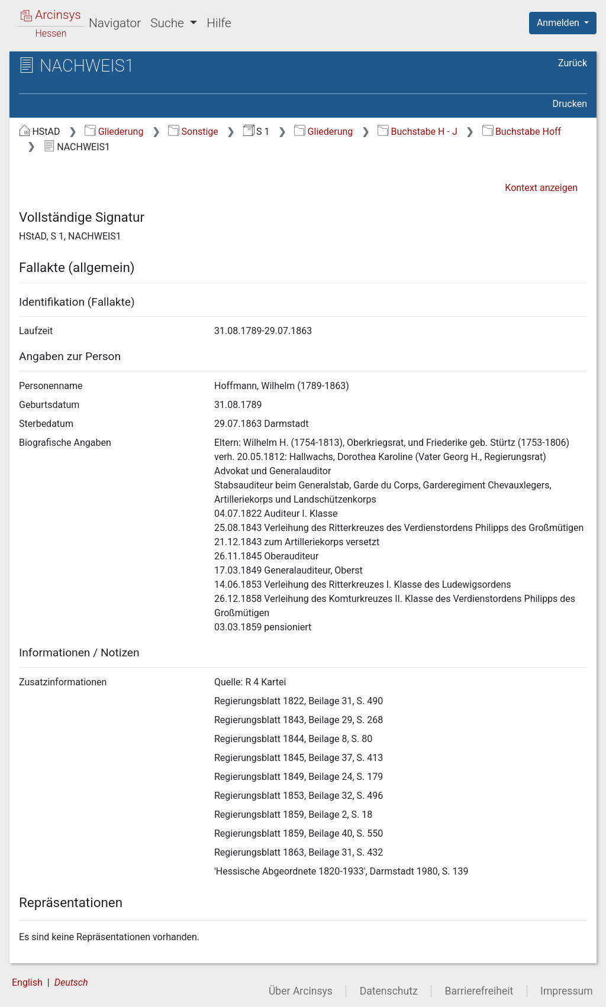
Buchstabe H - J (417, 131)
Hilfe (219, 23)
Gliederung (114, 131)
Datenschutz (389, 991)
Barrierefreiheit (479, 991)
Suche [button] (168, 23)
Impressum (566, 991)
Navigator (115, 23)
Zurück (572, 63)
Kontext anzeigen (541, 187)
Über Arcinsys (301, 991)
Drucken (570, 103)
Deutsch (71, 982)
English (27, 982)
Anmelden (559, 22)
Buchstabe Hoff (522, 131)
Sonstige (193, 131)
